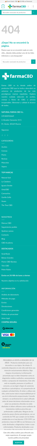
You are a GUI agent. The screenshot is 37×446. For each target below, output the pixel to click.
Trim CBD (5, 266)
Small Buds (5, 254)
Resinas (4, 159)
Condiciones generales (10, 310)
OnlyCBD (5, 189)
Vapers (4, 166)
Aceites (4, 147)
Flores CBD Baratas (9, 262)
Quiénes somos (7, 231)
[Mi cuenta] (29, 6)
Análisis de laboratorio (10, 295)
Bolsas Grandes (7, 258)
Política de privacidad (9, 314)
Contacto (5, 235)
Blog (3, 239)
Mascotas (5, 162)
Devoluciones (6, 306)
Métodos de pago (8, 298)
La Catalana (6, 181)
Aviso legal (5, 318)
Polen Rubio (6, 269)
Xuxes (3, 201)
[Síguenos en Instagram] (5, 135)
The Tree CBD (6, 205)
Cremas (4, 151)
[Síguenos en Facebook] (3, 135)
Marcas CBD (6, 223)
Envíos (4, 302)
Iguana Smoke (6, 185)
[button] (3, 6)
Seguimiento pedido (9, 227)
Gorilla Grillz (6, 197)
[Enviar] (34, 12)
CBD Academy (7, 243)
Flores (3, 155)
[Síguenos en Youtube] (8, 135)
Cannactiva (5, 193)
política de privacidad (21, 438)
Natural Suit (6, 178)
